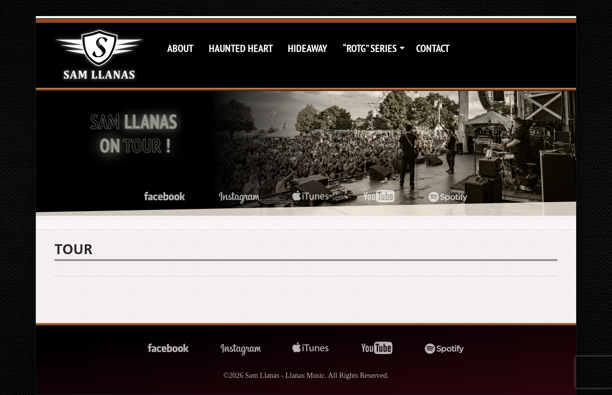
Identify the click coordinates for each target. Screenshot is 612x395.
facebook (164, 197)
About (180, 48)
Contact (432, 48)
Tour (73, 249)
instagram (239, 197)
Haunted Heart (241, 48)
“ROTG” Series (370, 48)
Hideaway (307, 48)
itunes (310, 197)
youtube (379, 197)
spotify (448, 197)
